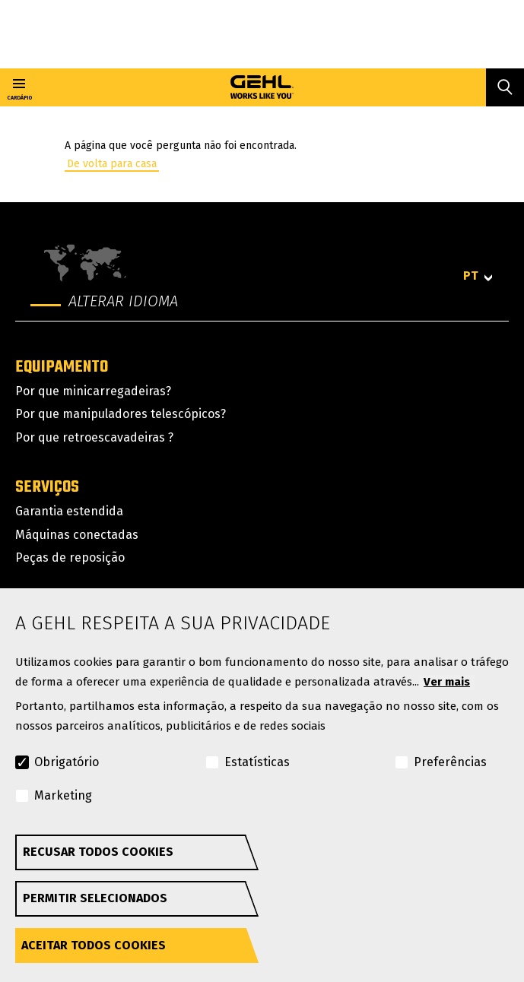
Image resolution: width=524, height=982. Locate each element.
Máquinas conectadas (76, 534)
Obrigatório (66, 762)
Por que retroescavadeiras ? (94, 437)
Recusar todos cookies (98, 851)
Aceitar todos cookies (93, 945)
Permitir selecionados (95, 898)
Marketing (63, 795)
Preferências (450, 762)
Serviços (47, 487)
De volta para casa (112, 163)
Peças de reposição (70, 557)
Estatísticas (257, 762)
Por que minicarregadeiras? (93, 391)
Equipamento (61, 367)
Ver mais (447, 682)
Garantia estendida (69, 511)
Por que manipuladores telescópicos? (120, 414)
